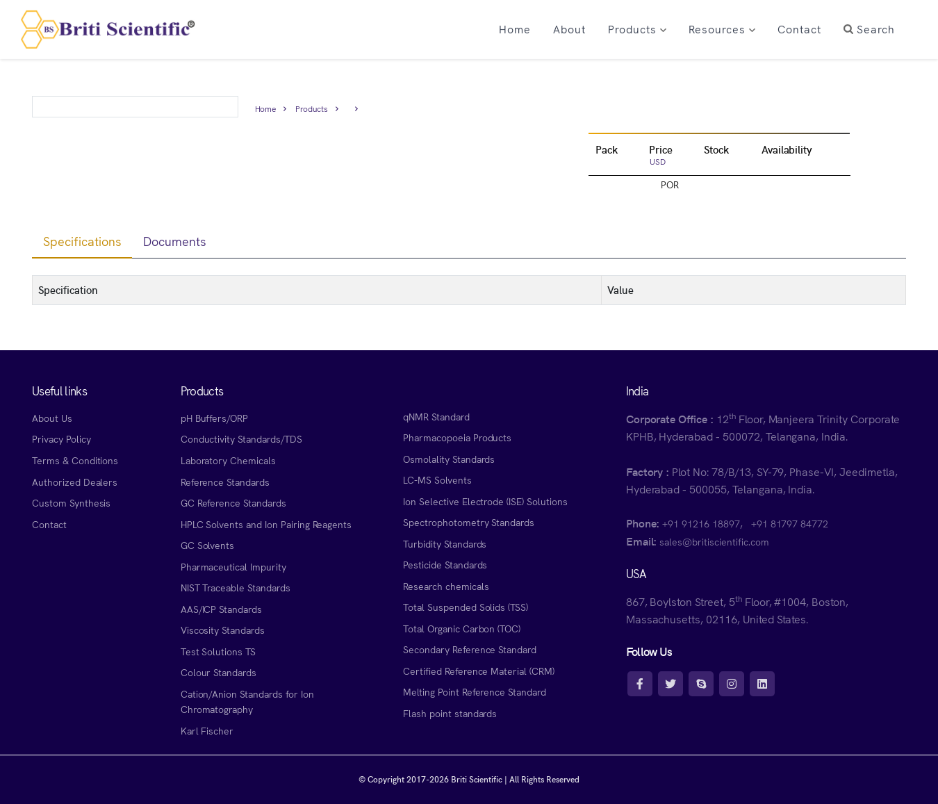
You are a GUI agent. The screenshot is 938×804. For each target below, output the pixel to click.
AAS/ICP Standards (221, 609)
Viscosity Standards (223, 630)
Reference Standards (225, 482)
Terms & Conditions (75, 460)
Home (266, 108)
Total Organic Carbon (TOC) (461, 628)
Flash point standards (450, 713)
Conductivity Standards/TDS (241, 438)
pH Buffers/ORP (214, 418)
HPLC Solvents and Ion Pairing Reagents (266, 524)
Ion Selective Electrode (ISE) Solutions (485, 501)
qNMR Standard (436, 416)
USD (658, 161)
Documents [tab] (174, 240)
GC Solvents (208, 545)
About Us (52, 418)
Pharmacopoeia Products (457, 437)
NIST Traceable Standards (235, 587)
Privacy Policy (61, 438)
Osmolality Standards (449, 459)
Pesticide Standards (445, 564)
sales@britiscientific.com (713, 541)
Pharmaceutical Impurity (233, 566)
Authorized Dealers (74, 482)
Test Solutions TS (218, 651)
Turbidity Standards (444, 543)
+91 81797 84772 (789, 523)
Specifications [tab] (82, 240)
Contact (49, 524)
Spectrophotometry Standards (468, 522)
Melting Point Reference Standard (474, 691)
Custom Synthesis (71, 502)
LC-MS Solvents (437, 479)
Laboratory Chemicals (228, 460)
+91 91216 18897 (700, 523)
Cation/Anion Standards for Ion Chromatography (247, 701)
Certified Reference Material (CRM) (478, 671)
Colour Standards (218, 672)
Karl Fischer (207, 730)
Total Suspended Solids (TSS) (465, 607)
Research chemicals (445, 586)
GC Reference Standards (233, 502)
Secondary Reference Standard (469, 649)
